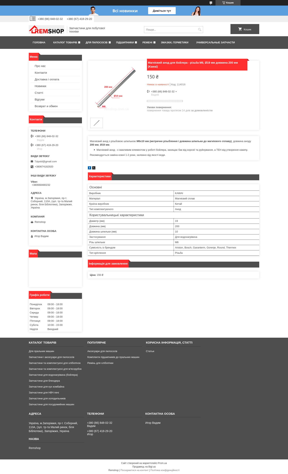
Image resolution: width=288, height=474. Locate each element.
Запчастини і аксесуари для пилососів (51, 357)
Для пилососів (97, 42)
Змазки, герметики (175, 42)
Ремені (147, 42)
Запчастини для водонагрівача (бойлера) (53, 374)
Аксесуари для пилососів (102, 351)
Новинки (40, 86)
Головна (39, 42)
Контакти (41, 72)
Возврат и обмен (46, 106)
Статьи (150, 351)
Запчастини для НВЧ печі (44, 392)
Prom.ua (162, 463)
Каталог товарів (65, 42)
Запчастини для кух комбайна (46, 386)
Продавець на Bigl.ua (144, 466)
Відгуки (40, 99)
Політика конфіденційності (165, 470)
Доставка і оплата (47, 79)
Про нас (40, 66)
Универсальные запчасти (215, 42)
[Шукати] (199, 29)
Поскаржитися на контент (135, 470)
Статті (39, 92)
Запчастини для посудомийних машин (51, 404)
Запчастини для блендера (44, 380)
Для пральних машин (41, 351)
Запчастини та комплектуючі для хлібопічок (55, 363)
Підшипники (125, 42)
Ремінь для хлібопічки (100, 363)
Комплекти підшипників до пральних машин (113, 357)
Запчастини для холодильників (47, 398)
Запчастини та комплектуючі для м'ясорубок (55, 368)
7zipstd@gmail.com (45, 161)
